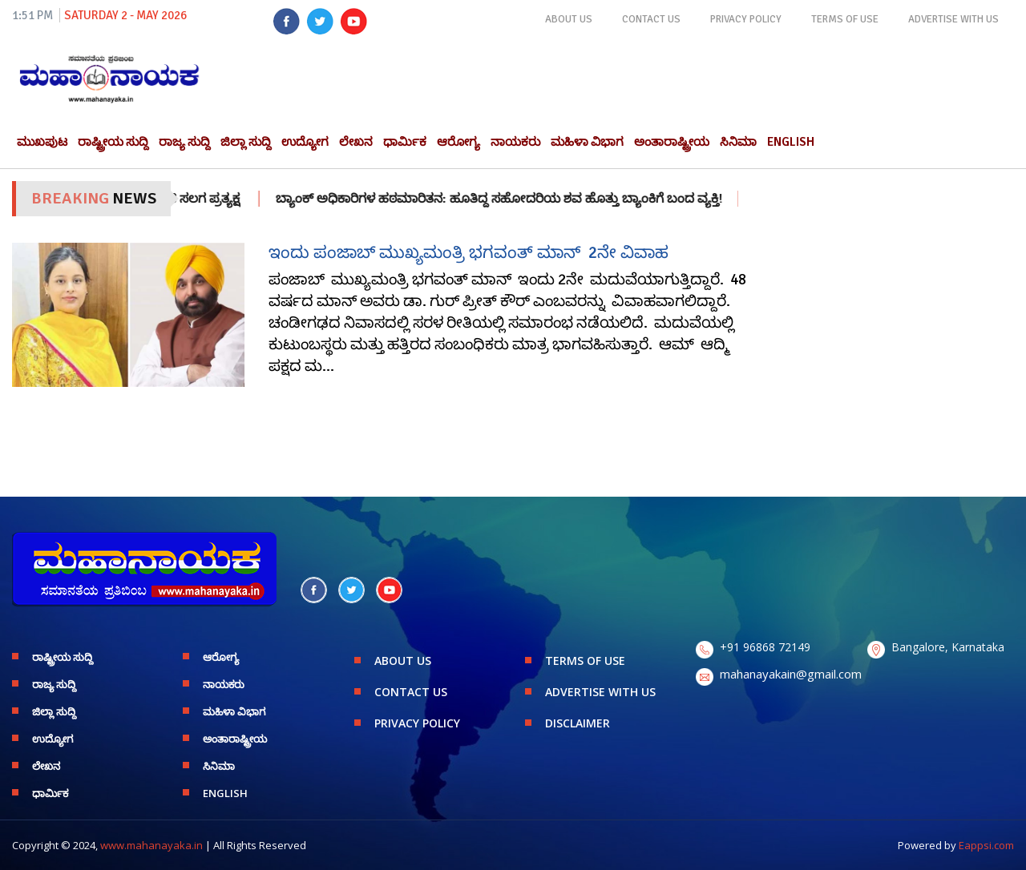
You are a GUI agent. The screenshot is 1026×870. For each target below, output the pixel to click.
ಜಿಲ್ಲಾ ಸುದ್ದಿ (245, 142)
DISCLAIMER (577, 723)
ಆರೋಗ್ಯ (458, 142)
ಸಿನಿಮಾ (738, 142)
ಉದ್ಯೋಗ (305, 142)
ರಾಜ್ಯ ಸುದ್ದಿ (184, 142)
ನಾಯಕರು (515, 142)
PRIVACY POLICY (746, 19)
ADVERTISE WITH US (953, 19)
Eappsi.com (986, 845)
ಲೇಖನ (356, 142)
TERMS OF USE (845, 19)
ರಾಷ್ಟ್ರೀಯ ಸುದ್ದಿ (113, 142)
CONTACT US (651, 19)
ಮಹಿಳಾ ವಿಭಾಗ (587, 142)
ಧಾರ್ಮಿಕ (404, 142)
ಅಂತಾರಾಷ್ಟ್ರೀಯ (671, 142)
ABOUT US (568, 19)
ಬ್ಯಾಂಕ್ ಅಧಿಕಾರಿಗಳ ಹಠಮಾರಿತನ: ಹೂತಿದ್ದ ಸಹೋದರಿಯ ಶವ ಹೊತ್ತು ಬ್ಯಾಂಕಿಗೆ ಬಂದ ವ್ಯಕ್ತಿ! (516, 199)
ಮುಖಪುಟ (42, 142)
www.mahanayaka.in (151, 845)
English (790, 142)
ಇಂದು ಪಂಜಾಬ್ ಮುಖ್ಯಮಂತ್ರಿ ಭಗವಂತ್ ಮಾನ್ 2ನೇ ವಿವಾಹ (469, 252)
